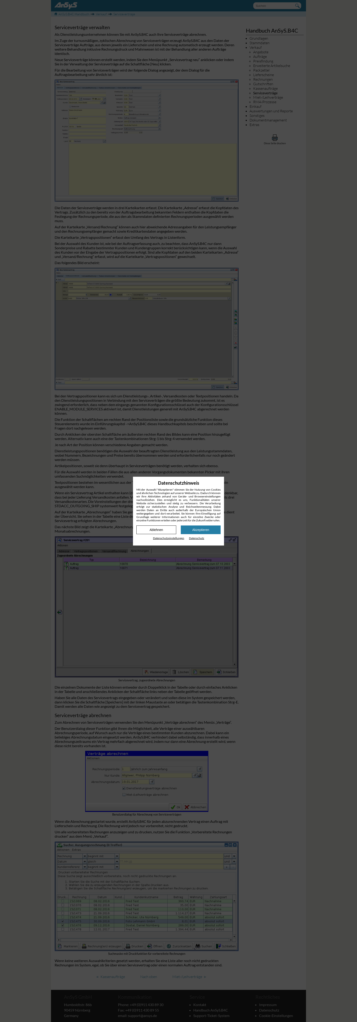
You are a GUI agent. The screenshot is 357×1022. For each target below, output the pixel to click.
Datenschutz (196, 538)
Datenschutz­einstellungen (168, 538)
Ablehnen (156, 530)
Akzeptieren (200, 530)
